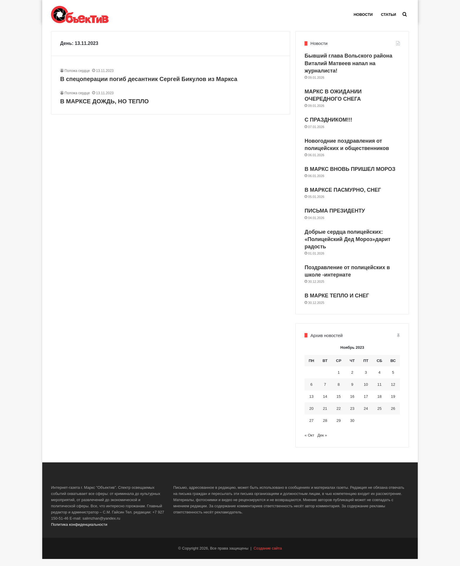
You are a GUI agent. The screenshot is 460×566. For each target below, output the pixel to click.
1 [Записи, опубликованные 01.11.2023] (339, 379)
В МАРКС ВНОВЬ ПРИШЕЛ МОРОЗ (350, 176)
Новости (363, 14)
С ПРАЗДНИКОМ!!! (328, 127)
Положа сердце (77, 77)
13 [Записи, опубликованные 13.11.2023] (311, 403)
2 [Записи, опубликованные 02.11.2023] (352, 379)
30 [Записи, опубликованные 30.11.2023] (352, 427)
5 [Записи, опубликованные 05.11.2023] (393, 379)
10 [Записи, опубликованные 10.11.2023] (366, 391)
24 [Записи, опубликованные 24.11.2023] (366, 415)
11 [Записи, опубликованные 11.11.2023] (379, 391)
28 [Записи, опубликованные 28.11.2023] (325, 427)
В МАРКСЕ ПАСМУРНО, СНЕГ (343, 197)
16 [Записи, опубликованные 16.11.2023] (352, 403)
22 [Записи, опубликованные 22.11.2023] (338, 415)
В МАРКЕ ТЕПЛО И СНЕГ (337, 303)
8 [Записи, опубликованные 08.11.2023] (339, 391)
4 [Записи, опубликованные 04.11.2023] (379, 379)
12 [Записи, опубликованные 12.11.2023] (393, 391)
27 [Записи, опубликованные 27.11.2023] (311, 427)
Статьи (388, 14)
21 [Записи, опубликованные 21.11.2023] (325, 415)
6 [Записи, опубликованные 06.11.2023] (311, 391)
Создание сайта (267, 555)
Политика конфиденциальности (79, 531)
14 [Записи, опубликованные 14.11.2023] (325, 403)
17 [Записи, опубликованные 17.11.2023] (366, 403)
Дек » (322, 442)
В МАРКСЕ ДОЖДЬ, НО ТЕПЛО (104, 108)
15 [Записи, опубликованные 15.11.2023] (338, 403)
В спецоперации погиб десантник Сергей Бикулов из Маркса (148, 85)
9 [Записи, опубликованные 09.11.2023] (352, 391)
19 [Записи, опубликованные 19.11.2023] (393, 403)
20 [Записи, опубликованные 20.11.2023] (311, 415)
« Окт (309, 442)
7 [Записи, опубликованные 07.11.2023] (325, 391)
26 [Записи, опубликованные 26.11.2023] (393, 415)
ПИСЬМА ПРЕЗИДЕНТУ (335, 218)
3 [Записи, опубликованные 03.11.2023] (366, 379)
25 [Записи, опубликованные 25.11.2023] (379, 415)
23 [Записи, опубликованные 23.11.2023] (352, 415)
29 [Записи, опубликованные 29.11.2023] (338, 427)
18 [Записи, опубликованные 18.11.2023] (379, 403)
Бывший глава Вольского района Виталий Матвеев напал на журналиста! (348, 70)
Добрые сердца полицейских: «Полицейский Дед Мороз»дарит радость (347, 246)
